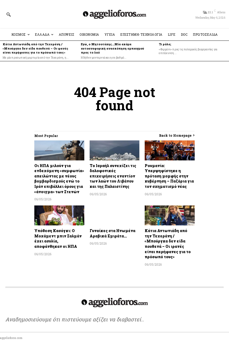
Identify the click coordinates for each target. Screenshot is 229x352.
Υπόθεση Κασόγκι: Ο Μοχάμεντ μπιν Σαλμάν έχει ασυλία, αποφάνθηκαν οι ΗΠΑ (58, 238)
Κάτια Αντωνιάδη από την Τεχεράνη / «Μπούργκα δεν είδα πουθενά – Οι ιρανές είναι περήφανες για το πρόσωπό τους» (35, 48)
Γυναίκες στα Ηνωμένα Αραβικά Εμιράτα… (112, 233)
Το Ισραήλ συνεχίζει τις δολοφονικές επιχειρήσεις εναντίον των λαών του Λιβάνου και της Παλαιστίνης (113, 176)
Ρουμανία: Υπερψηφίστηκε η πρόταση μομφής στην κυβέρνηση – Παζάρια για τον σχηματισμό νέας (169, 176)
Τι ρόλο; (165, 44)
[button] (8, 14)
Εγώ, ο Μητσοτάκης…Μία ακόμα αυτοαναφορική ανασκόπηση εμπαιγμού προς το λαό (112, 48)
